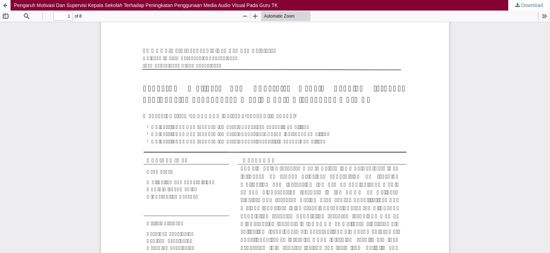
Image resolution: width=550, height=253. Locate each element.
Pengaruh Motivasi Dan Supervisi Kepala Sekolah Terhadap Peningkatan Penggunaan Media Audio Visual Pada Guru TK (146, 5)
